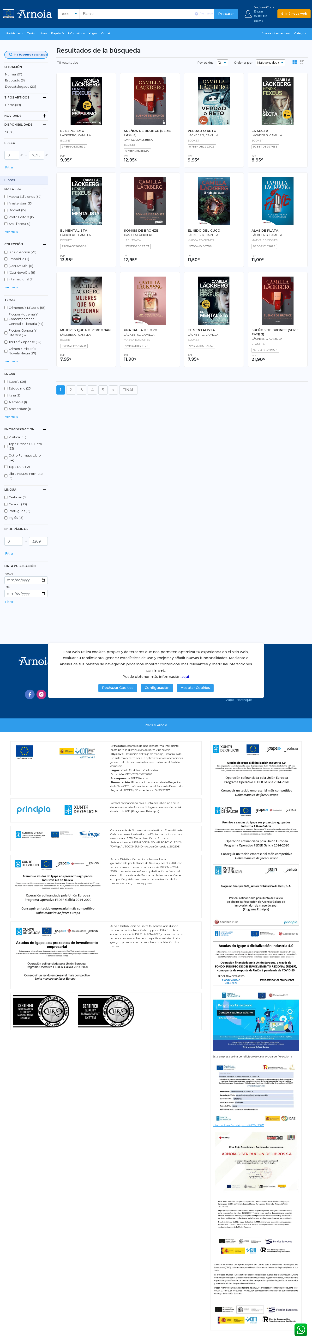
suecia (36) (17, 381)
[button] (14, 34)
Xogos (93, 33)
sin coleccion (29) (22, 252)
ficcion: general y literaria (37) (22, 333)
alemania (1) (18, 402)
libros (43, 33)
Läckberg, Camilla (203, 135)
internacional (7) (21, 279)
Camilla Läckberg (139, 139)
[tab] (26, 66)
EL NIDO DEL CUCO (204, 230)
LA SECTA (260, 131)
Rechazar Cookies (117, 688)
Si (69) (9, 132)
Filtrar (9, 167)
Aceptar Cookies (195, 688)
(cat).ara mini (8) (21, 266)
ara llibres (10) (19, 224)
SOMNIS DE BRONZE (141, 230)
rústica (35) (17, 437)
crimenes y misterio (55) (27, 307)
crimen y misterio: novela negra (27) (22, 351)
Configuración (157, 688)
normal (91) (13, 74)
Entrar (258, 11)
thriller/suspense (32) (25, 342)
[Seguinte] (113, 389)
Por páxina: (206, 62)
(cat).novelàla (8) (22, 272)
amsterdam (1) (20, 409)
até (8, 587)
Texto (31, 33)
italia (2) (14, 395)
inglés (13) (16, 517)
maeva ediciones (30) (25, 196)
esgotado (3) (15, 80)
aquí (185, 676)
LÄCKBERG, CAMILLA (75, 135)
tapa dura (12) (19, 467)
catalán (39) (18, 504)
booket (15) (17, 210)
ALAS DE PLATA (265, 230)
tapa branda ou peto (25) (25, 446)
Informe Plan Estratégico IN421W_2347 (238, 1125)
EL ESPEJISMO (72, 131)
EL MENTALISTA (73, 230)
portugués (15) (19, 511)
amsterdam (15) (20, 203)
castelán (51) (18, 497)
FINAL (128, 390)
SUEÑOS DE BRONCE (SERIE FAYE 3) (147, 133)
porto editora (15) (22, 217)
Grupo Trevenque (238, 700)
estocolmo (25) (20, 388)
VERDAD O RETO (202, 131)
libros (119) (13, 105)
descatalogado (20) (20, 86)
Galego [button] (299, 33)
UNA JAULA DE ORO (140, 330)
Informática (76, 33)
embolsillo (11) (19, 259)
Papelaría (57, 33)
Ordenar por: (243, 62)
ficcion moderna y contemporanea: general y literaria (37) (26, 319)
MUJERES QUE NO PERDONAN (85, 330)
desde (9, 573)
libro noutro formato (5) (26, 476)
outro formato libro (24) (25, 458)
